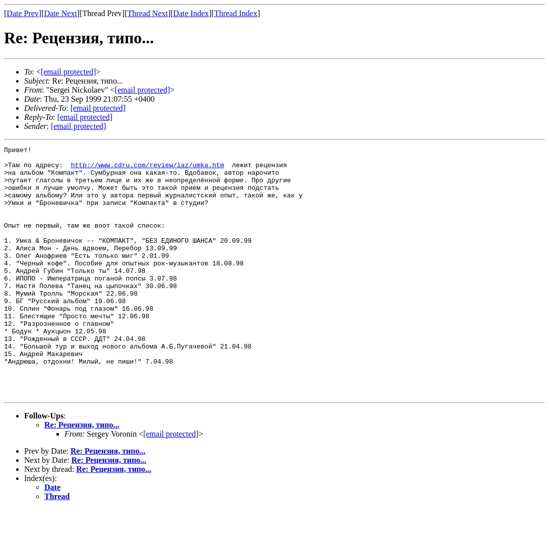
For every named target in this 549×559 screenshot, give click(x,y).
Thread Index (235, 13)
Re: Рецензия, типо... (81, 474)
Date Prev (23, 13)
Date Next (60, 13)
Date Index (191, 13)
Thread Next (147, 13)
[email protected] (98, 108)
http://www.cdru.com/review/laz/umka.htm (147, 169)
